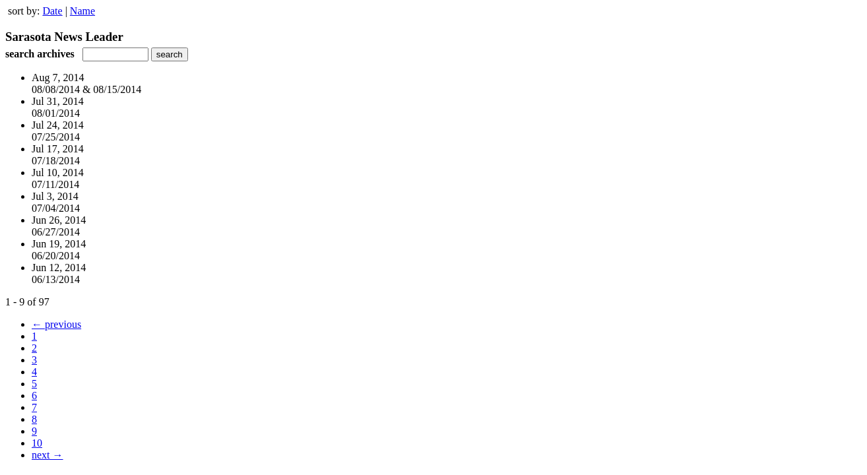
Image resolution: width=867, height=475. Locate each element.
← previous (56, 324)
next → (47, 454)
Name (82, 10)
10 (37, 443)
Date (52, 10)
